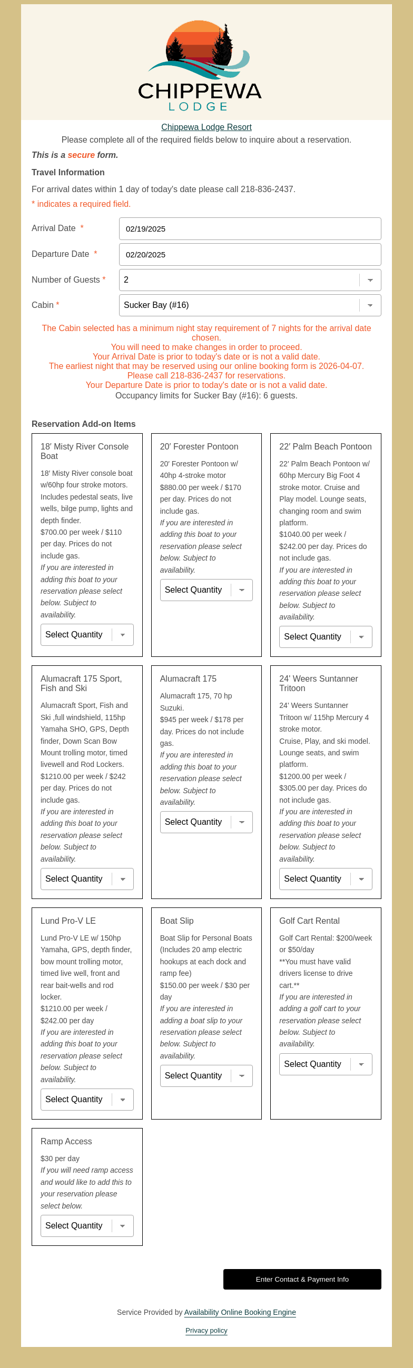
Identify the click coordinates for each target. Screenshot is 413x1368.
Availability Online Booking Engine (240, 1312)
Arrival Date (58, 228)
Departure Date (64, 253)
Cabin (45, 305)
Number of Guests (69, 279)
